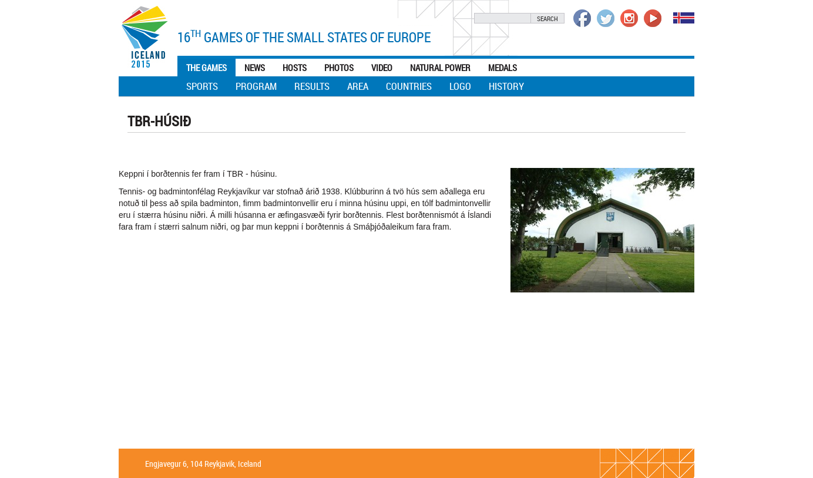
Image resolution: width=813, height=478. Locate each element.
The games (206, 67)
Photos (339, 67)
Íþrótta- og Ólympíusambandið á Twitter (605, 18)
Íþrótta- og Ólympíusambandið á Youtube (652, 18)
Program (256, 86)
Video (381, 67)
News (254, 67)
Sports (202, 86)
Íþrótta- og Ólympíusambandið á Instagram (629, 18)
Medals (502, 67)
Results (312, 86)
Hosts (295, 67)
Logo (460, 86)
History (506, 86)
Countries (409, 86)
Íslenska (683, 17)
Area (357, 86)
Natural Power (440, 67)
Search (547, 18)
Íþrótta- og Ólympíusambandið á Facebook (582, 18)
